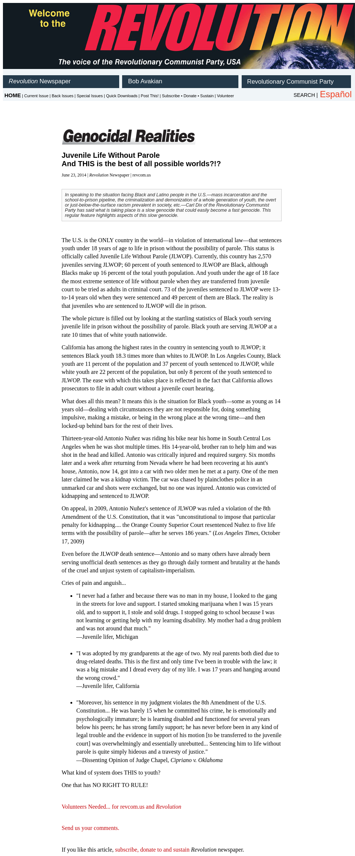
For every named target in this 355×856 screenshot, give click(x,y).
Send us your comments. (90, 828)
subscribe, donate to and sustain (152, 849)
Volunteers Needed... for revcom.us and (121, 807)
